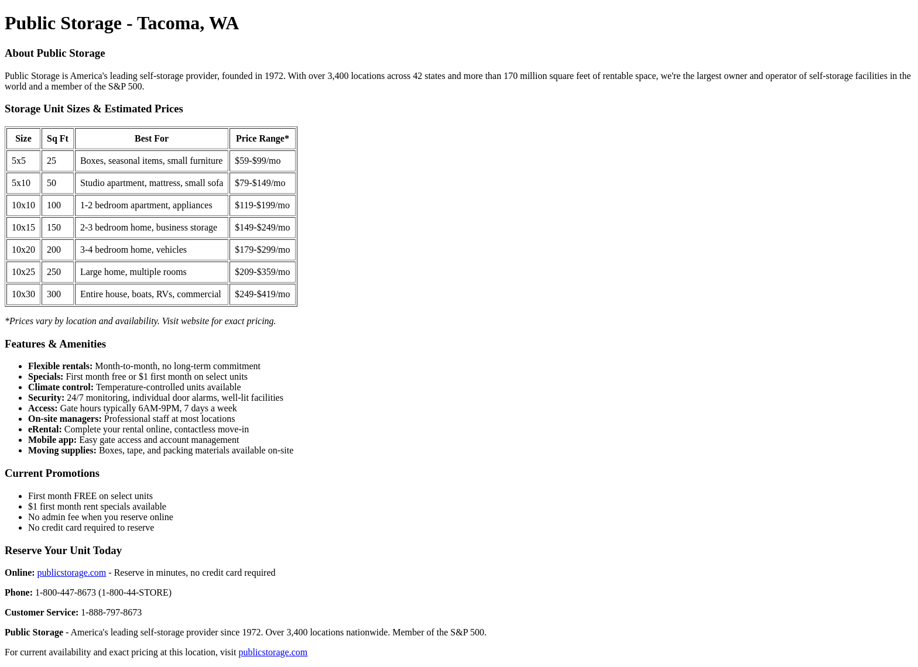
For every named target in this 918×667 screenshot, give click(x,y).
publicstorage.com (72, 572)
